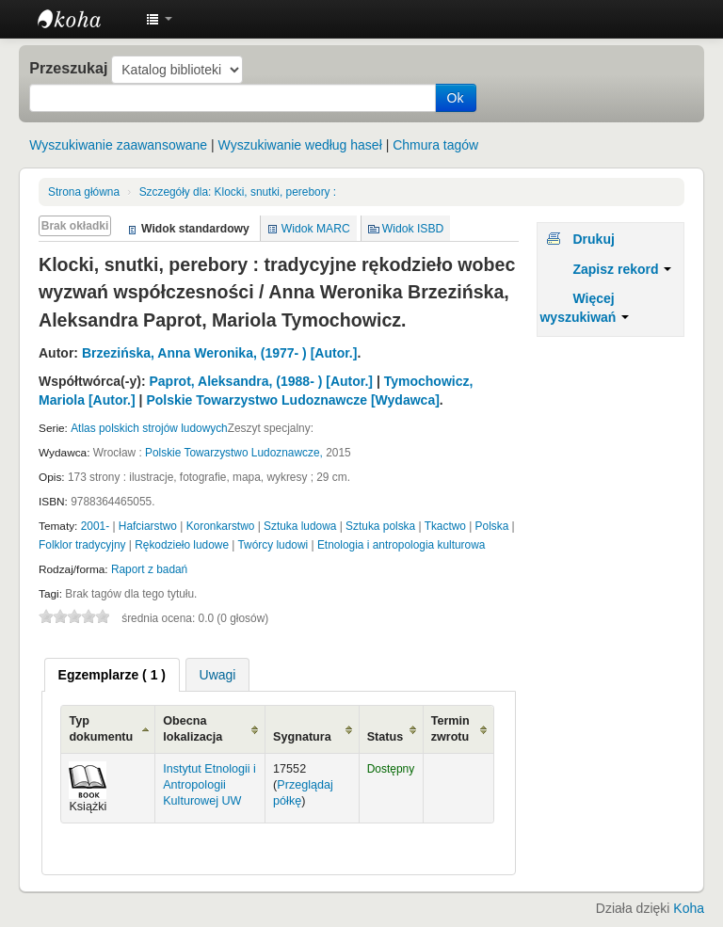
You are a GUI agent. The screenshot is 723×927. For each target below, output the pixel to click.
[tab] (112, 675)
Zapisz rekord (621, 269)
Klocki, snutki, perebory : (238, 192)
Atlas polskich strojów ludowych (149, 428)
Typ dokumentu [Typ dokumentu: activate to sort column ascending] (101, 728)
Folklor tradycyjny (82, 544)
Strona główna (84, 192)
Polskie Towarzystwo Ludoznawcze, (234, 452)
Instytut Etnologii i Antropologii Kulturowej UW (85, 19)
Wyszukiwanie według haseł (300, 144)
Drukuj (593, 239)
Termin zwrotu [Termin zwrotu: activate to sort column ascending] (450, 728)
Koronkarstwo (220, 526)
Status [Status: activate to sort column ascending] (385, 736)
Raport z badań (149, 569)
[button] (159, 19)
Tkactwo (445, 526)
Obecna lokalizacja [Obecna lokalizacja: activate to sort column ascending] (192, 728)
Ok (455, 97)
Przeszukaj (68, 67)
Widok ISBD (413, 228)
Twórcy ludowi (273, 544)
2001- (95, 526)
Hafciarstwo (148, 526)
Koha (688, 908)
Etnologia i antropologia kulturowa (401, 544)
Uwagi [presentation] (218, 674)
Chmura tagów (435, 144)
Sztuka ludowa (300, 526)
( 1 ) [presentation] (112, 674)
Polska (492, 526)
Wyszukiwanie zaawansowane (118, 144)
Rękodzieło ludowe (182, 544)
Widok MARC (315, 228)
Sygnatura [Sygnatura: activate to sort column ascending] (302, 736)
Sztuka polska (380, 526)
